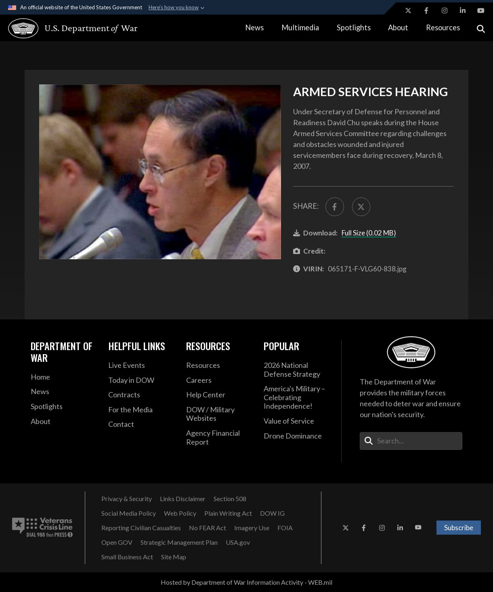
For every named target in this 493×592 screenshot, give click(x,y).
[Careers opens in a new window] (219, 380)
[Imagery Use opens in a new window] (251, 528)
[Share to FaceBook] (334, 206)
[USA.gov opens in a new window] (238, 542)
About (398, 27)
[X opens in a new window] (408, 10)
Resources (443, 27)
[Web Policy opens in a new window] (180, 513)
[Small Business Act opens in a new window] (127, 557)
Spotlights (354, 27)
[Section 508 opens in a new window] (230, 498)
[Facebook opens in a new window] (426, 10)
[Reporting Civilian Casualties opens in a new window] (141, 528)
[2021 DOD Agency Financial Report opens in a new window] (219, 437)
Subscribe (458, 527)
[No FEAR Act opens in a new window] (207, 528)
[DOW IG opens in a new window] (272, 513)
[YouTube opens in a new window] (481, 10)
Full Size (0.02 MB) (369, 233)
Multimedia (300, 27)
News (254, 27)
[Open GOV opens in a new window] (116, 542)
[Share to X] (361, 206)
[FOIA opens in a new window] (285, 528)
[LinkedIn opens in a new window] (463, 10)
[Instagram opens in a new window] (444, 10)
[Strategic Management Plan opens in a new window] (179, 542)
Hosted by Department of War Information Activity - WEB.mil (246, 582)
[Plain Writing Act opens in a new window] (228, 513)
